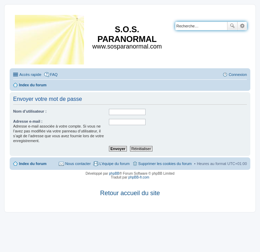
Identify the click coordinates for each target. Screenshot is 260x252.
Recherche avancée (242, 26)
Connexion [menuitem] (238, 74)
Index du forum (32, 164)
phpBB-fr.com (138, 177)
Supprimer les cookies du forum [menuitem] (165, 164)
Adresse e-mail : (28, 121)
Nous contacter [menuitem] (78, 164)
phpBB (114, 173)
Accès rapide (30, 74)
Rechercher (232, 26)
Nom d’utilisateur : (30, 111)
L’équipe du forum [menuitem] (114, 164)
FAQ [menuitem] (54, 74)
